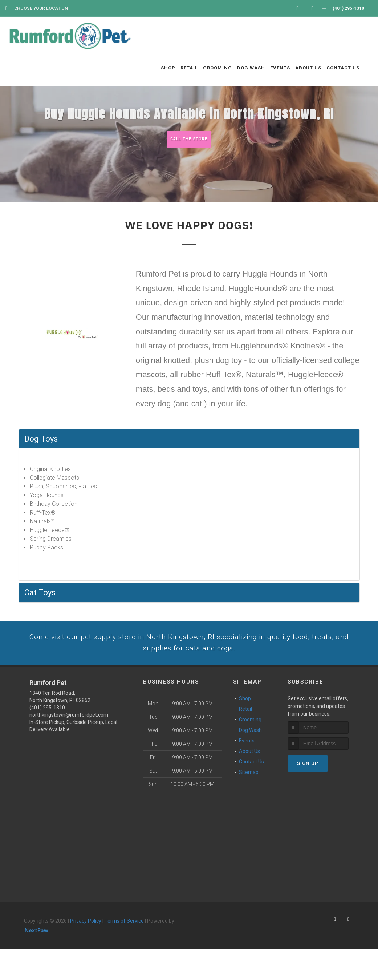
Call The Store (188, 139)
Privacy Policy (85, 935)
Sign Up (307, 777)
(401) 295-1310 (47, 721)
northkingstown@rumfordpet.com (68, 729)
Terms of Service (124, 935)
